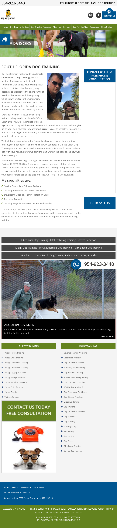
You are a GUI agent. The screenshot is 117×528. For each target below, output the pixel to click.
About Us (57, 27)
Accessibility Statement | (16, 508)
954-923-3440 (95, 264)
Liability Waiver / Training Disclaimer (63, 512)
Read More (107, 336)
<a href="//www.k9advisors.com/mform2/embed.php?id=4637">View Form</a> (100, 137)
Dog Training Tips (80, 27)
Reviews (66, 27)
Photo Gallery (99, 203)
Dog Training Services (19, 27)
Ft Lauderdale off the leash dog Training (58, 520)
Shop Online (106, 27)
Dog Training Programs (41, 27)
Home (5, 27)
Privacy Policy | (59, 508)
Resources (94, 27)
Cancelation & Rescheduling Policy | (87, 508)
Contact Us (109, 16)
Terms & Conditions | (40, 508)
